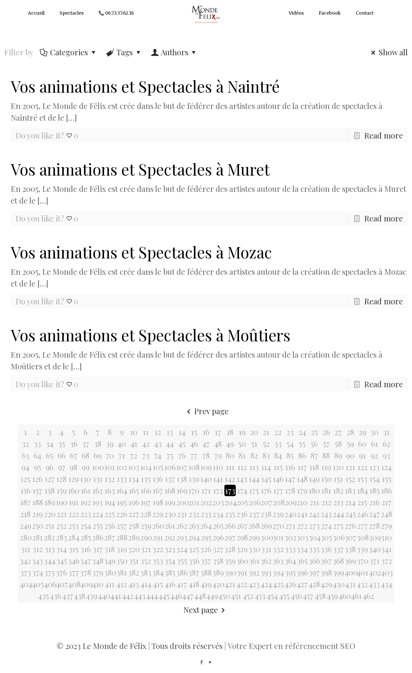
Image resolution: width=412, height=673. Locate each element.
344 (49, 560)
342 (25, 560)
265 (218, 525)
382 (133, 572)
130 (85, 478)
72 (133, 455)
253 (73, 525)
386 (182, 572)
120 (338, 467)
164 (121, 490)
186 (386, 490)
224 (97, 513)
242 (314, 513)
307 (350, 537)
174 (242, 490)
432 (362, 584)
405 (37, 584)
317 (98, 549)
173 (230, 490)
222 (73, 513)
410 (97, 584)
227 (133, 513)
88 (326, 455)
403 (386, 572)
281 (37, 537)
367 (326, 560)
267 (241, 525)
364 (290, 560)
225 (109, 513)
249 (25, 525)
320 (134, 549)
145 (266, 478)
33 (37, 443)
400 (350, 572)
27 (338, 432)
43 (158, 443)
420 (218, 584)
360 (242, 560)
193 (97, 502)
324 (181, 549)
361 (254, 560)
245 (350, 513)
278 (374, 525)
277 (362, 525)
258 (133, 525)
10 (134, 432)
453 (260, 595)
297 (229, 537)
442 (127, 595)
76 (182, 455)
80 (230, 455)
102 (121, 467)
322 (158, 549)
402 (374, 572)
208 (278, 502)
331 (266, 549)
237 (254, 513)
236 (241, 513)
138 (182, 478)
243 (326, 513)
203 (218, 502)
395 (290, 572)
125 (25, 478)
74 (157, 455)
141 (218, 478)
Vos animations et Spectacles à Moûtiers (150, 334)
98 (73, 467)
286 (97, 537)
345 (61, 560)
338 (350, 549)
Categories (68, 52)
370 (362, 560)
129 (73, 478)
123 (374, 467)
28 (350, 432)
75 (169, 455)
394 (278, 572)
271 (290, 525)
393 (266, 572)
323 (170, 549)
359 (230, 560)
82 (254, 455)
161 (85, 490)
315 (73, 549)
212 (326, 502)
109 (206, 467)
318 (109, 549)
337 (338, 549)
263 (193, 525)
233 (206, 513)
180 (314, 490)
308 (362, 537)
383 (145, 572)
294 (194, 537)
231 (182, 513)
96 (49, 467)
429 (326, 584)
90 (350, 455)
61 (374, 443)
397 (314, 572)
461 (356, 595)
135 (146, 478)
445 (163, 595)
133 (122, 478)
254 (85, 525)
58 (338, 443)
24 (302, 432)
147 (290, 478)
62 (386, 443)
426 (290, 584)
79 (218, 455)
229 (157, 513)
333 (290, 549)
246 (362, 513)
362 (266, 560)
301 (278, 537)
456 (296, 595)
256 (109, 525)
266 (230, 525)
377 (73, 572)
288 (121, 537)
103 (133, 467)
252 (61, 525)
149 (314, 478)
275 (338, 525)
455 (284, 595)
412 (121, 584)
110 (218, 467)
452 (248, 595)
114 (266, 467)
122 (362, 467)
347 (85, 560)
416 (170, 584)
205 (242, 502)
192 (85, 502)
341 (386, 549)
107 (181, 467)
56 (314, 443)
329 (241, 549)
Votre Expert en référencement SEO (291, 645)
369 (350, 560)
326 (205, 549)
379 (97, 572)
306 (338, 537)
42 (146, 443)
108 (194, 467)
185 (374, 490)
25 (314, 432)
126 (37, 478)
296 (218, 537)
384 (158, 572)
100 (97, 467)
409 (85, 584)
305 (326, 537)
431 (350, 584)
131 (97, 478)
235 (230, 513)
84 (278, 455)
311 (25, 549)
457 (308, 595)
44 (170, 443)
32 (25, 443)
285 (85, 537)
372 (386, 560)
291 (158, 537)
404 (25, 584)
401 (362, 572)
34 (49, 443)
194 (109, 502)
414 (145, 584)
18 (230, 432)
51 (254, 443)
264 (206, 525)
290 (146, 537)
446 (175, 595)
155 (386, 478)
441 (115, 595)
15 (194, 432)
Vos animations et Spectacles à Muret (140, 169)
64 (37, 455)
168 (170, 490)
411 (109, 584)
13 (169, 432)
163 (109, 490)
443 (139, 595)
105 (158, 467)
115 (278, 467)
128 (61, 478)
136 (158, 478)
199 (170, 502)
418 (194, 584)
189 (49, 502)
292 (169, 537)
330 (254, 549)
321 (146, 549)
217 (386, 502)
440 (103, 595)
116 (290, 467)
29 (362, 432)
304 (314, 537)
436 (55, 595)
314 (61, 549)
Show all (388, 52)
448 (200, 595)
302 (290, 537)
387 (193, 572)
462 (368, 595)
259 (145, 525)
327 (218, 549)
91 (362, 455)
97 (61, 467)
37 (85, 443)
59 (350, 443)
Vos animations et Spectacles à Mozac (141, 252)
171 (206, 490)
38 (97, 443)
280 (25, 537)
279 (386, 525)
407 (61, 584)
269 (266, 525)
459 (332, 595)
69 (97, 455)
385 (170, 572)
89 (338, 455)
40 (121, 443)
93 (386, 455)
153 (362, 478)
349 (109, 560)
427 (302, 584)
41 (133, 443)
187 (25, 502)
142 (230, 478)
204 (230, 502)
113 (254, 467)
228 (145, 513)
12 (157, 432)
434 (386, 584)
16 (206, 432)
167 (158, 490)
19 (242, 432)
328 (229, 549)
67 (73, 455)
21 (266, 432)
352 (145, 560)
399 (338, 572)
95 (37, 467)
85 (290, 455)
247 (374, 513)
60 (362, 443)
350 (121, 560)
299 (254, 537)
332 (278, 549)
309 (374, 537)
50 (242, 443)
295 (206, 537)
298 (242, 537)
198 (158, 502)
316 (85, 549)
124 (386, 467)
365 (302, 560)
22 (278, 432)
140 (206, 478)
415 (158, 584)
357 (206, 560)
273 (314, 525)
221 (62, 513)
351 (134, 560)
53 (278, 443)
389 (218, 572)
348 (97, 560)
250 (37, 525)
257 (121, 525)
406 (49, 584)
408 (73, 584)
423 (253, 584)
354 (170, 560)
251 (49, 525)
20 (254, 432)
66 (61, 455)
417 (182, 584)
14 (182, 432)
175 (254, 490)
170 (193, 490)
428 (314, 584)
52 (266, 443)
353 (158, 560)
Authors (174, 52)
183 (350, 490)
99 (85, 467)
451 (236, 595)
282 (49, 537)
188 (37, 502)
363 (278, 560)
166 (145, 490)
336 (326, 549)
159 (62, 490)
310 (386, 537)
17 (218, 432)
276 (350, 525)
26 (326, 432)
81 (242, 455)
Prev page (206, 411)
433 (374, 584)
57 (326, 443)
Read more (383, 135)
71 (121, 455)
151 (338, 478)
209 (290, 502)
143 (242, 478)
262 (181, 525)
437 (67, 595)
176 (266, 490)
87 (314, 455)
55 (302, 443)
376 (61, 572)
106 (170, 467)
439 (91, 595)
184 (362, 490)
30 (374, 432)
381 (121, 572)
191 (73, 502)
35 (61, 443)
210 (302, 502)
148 (302, 478)
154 (374, 478)
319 (121, 549)
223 (85, 513)
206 (254, 502)
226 (121, 513)
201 (193, 502)
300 (266, 537)
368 (338, 560)
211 (314, 502)
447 (187, 595)
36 (73, 443)
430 (338, 584)
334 (302, 549)
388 (206, 572)
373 (25, 572)
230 (170, 513)
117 (302, 467)
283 (61, 537)
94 (25, 467)
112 (242, 467)
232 (194, 513)
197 (145, 502)
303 (302, 537)
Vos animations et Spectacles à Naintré (145, 86)
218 (25, 513)
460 (344, 595)
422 (241, 584)
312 (38, 549)
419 (206, 584)
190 (61, 502)
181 (326, 490)
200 (182, 502)
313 (50, 549)
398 (326, 572)
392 (253, 572)
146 (278, 478)
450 (224, 595)
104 (146, 467)
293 (181, 537)
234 (217, 513)
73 (145, 455)
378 (85, 572)
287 (109, 537)
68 (85, 455)
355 (182, 560)
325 (194, 549)
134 (133, 478)
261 (170, 525)
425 (278, 584)
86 (302, 455)
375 (49, 572)
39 (109, 443)
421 (230, 584)
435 (43, 595)
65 (49, 455)
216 (374, 502)
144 (254, 478)
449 (212, 595)
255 (98, 525)
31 (386, 432)
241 (302, 513)
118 (314, 467)
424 (266, 584)
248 (386, 513)
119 (326, 467)
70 (110, 455)
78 (206, 455)
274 (326, 525)
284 (73, 537)
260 (158, 525)
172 (218, 490)
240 (290, 513)
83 (266, 455)
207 (266, 502)
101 (109, 467)
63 (25, 455)
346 (73, 560)
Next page (206, 609)
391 (242, 572)
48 (218, 443)
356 (194, 560)
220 (49, 513)
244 (338, 513)
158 (50, 490)
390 (230, 572)
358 (218, 560)
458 (320, 595)
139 (194, 478)
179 (302, 490)
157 (37, 490)
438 (79, 595)
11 (146, 432)
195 (122, 502)
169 (182, 490)
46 (194, 443)
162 (97, 490)
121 (350, 467)
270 (278, 525)
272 (302, 525)
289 (134, 537)
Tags (124, 52)
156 (25, 490)
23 (290, 432)
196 (133, 502)
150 (326, 478)
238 (266, 513)
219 (37, 513)
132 (110, 478)
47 (206, 443)
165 (134, 490)
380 (109, 572)
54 (290, 443)
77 (193, 455)
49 (230, 443)
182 (338, 490)
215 (362, 502)
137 (170, 478)
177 (278, 490)
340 (374, 549)
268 (254, 525)
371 (374, 560)
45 (181, 443)
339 (362, 549)
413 (133, 584)
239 (278, 513)
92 (374, 455)
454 (272, 595)
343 (37, 560)
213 (338, 502)
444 (151, 595)
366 (314, 560)
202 (206, 502)
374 (37, 572)
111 (230, 467)
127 (50, 478)
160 (73, 490)
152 (350, 478)
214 (350, 502)
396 (302, 572)
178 (290, 490)
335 (314, 549)
